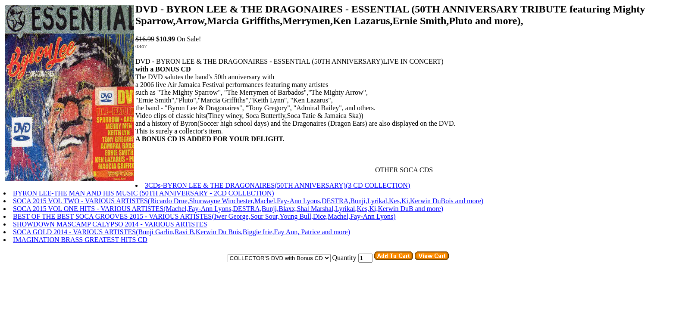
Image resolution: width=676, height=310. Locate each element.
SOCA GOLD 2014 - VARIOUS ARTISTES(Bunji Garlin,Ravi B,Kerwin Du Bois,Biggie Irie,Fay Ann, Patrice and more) (181, 232)
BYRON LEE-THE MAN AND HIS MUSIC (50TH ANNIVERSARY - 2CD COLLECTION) (143, 193)
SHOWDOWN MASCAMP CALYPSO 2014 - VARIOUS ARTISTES (110, 224)
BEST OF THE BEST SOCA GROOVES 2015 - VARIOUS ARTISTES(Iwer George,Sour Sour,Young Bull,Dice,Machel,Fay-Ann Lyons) (204, 216)
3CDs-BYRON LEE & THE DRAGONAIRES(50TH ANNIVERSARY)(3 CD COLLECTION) (277, 185)
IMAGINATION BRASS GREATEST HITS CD (80, 239)
